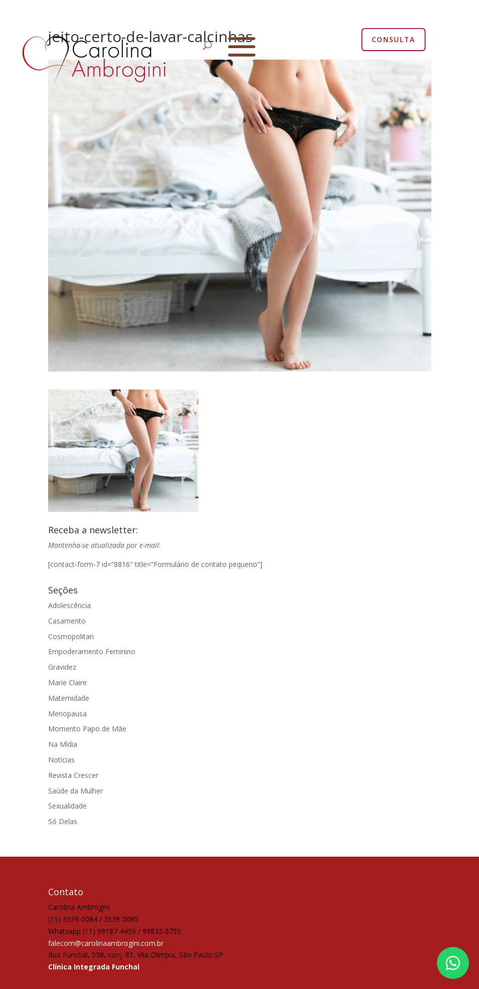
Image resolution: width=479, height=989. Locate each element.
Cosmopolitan (71, 636)
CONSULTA (393, 39)
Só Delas (62, 821)
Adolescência (69, 605)
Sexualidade (67, 806)
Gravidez (62, 667)
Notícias (61, 759)
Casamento (67, 621)
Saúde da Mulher (75, 791)
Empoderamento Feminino (91, 651)
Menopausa (67, 713)
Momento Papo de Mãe (87, 728)
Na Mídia (62, 744)
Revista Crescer (73, 775)
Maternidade (68, 698)
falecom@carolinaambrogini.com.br (106, 943)
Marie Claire (67, 682)
